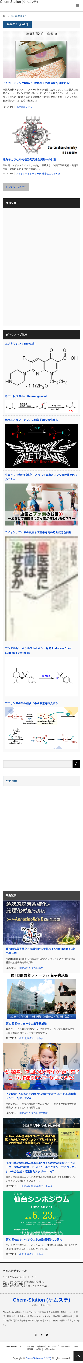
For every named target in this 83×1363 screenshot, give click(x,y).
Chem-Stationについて (14, 1346)
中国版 (39, 1349)
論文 (41, 968)
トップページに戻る (16, 187)
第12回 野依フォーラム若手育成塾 (26, 1023)
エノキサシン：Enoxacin (20, 343)
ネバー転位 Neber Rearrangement (26, 396)
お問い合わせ (50, 1349)
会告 (21, 1038)
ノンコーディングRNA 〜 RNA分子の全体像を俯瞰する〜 (37, 83)
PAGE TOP (78, 1356)
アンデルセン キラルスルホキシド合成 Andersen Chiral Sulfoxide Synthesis (38, 650)
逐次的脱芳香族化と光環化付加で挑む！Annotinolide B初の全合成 (40, 951)
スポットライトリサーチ (28, 173)
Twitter (75, 1346)
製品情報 (43, 1113)
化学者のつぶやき (51, 173)
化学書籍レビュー (25, 107)
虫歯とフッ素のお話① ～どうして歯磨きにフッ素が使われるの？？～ (41, 477)
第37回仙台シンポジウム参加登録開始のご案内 (34, 1239)
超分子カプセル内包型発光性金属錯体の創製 (29, 159)
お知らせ (30, 1346)
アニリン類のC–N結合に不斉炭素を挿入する (31, 703)
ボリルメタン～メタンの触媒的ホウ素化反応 (31, 419)
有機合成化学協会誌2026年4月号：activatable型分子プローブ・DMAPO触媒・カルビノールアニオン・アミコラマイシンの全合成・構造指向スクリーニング (41, 1167)
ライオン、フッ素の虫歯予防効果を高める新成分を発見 (38, 532)
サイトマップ (53, 1346)
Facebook (65, 1346)
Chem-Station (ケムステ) (41, 1300)
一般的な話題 (26, 1186)
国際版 (30, 1349)
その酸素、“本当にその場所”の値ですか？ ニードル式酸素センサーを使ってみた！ (41, 1096)
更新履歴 (41, 1346)
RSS (47, 1334)
